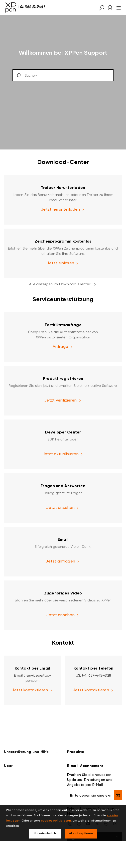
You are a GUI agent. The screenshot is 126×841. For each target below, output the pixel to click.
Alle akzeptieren (81, 833)
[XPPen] (25, 7)
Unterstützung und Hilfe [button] (31, 737)
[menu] (117, 7)
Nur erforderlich (45, 833)
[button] (101, 7)
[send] (118, 780)
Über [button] (31, 751)
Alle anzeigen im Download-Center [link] (63, 284)
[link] (63, 200)
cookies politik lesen (56, 820)
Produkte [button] (94, 737)
